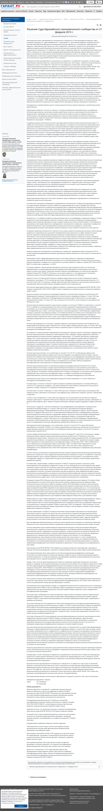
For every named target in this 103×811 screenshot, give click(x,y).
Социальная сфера (53, 11)
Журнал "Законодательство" (12, 50)
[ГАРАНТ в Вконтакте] (63, 2)
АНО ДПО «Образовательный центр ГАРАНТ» (11, 88)
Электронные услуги (10, 63)
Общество (88, 11)
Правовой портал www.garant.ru (9, 42)
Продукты (20, 2)
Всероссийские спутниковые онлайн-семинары (12, 59)
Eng (99, 2)
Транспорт (80, 11)
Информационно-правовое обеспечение (10, 19)
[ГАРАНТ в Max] (69, 2)
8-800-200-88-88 (74, 789)
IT (94, 11)
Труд (44, 11)
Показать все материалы (37, 777)
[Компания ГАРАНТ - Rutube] (80, 2)
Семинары (39, 2)
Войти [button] (90, 2)
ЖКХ (63, 11)
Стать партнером (50, 2)
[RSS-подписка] (82, 2)
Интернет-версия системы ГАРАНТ (12, 31)
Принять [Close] (21, 806)
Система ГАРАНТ (9, 27)
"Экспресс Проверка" (10, 66)
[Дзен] (66, 2)
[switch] (23, 6)
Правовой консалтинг (10, 35)
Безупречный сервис (10, 24)
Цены (27, 2)
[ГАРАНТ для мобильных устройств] (61, 2)
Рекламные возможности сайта (86, 798)
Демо (32, 2)
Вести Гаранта (8, 47)
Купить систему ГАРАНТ (9, 79)
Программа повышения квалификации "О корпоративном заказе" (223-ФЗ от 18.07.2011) (12, 162)
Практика (38, 11)
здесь (75, 36)
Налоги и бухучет (22, 11)
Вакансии (12, 2)
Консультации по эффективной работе (10, 54)
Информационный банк (9, 73)
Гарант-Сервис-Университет (34, 807)
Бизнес (31, 11)
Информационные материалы (11, 76)
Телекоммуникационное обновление (9, 83)
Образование (70, 11)
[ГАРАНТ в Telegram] (71, 2)
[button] (92, 6)
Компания (4, 2)
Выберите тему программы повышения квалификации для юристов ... (10, 180)
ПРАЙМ (6, 38)
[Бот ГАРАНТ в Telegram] (74, 2)
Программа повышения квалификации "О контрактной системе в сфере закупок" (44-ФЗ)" (12, 140)
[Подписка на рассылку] (58, 2)
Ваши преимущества (8, 70)
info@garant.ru (50, 804)
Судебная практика (7, 11)
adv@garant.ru (73, 798)
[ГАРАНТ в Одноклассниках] (77, 2)
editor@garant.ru (96, 793)
